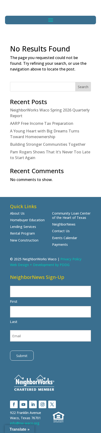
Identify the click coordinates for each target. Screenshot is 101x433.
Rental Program (22, 233)
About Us (17, 213)
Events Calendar (64, 238)
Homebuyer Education (27, 220)
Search (83, 87)
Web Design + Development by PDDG (39, 264)
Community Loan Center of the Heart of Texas (71, 215)
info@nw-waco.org (24, 423)
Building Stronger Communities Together (47, 144)
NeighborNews (63, 224)
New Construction (24, 240)
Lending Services (23, 227)
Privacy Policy (70, 259)
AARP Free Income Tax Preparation (41, 123)
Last (13, 321)
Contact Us (61, 231)
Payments (60, 244)
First (13, 301)
